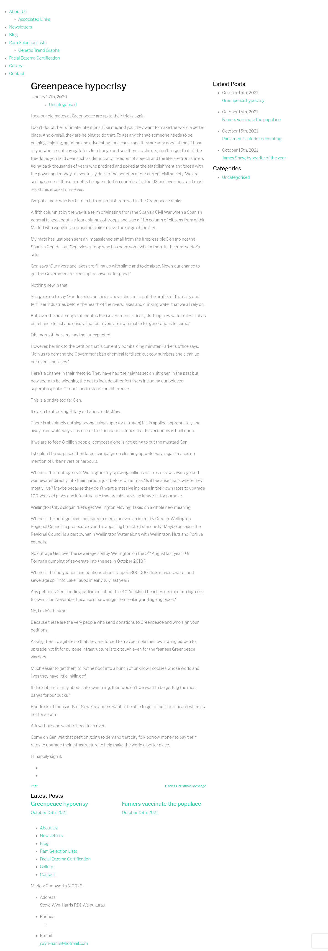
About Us (18, 11)
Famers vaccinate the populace (161, 803)
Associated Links (34, 19)
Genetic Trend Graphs (38, 50)
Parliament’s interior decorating (251, 138)
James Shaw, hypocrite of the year (254, 158)
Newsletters (20, 27)
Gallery (15, 65)
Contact (16, 73)
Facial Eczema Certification (34, 58)
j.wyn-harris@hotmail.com (64, 943)
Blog (13, 34)
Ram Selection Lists (27, 42)
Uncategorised (63, 104)
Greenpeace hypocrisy (59, 803)
